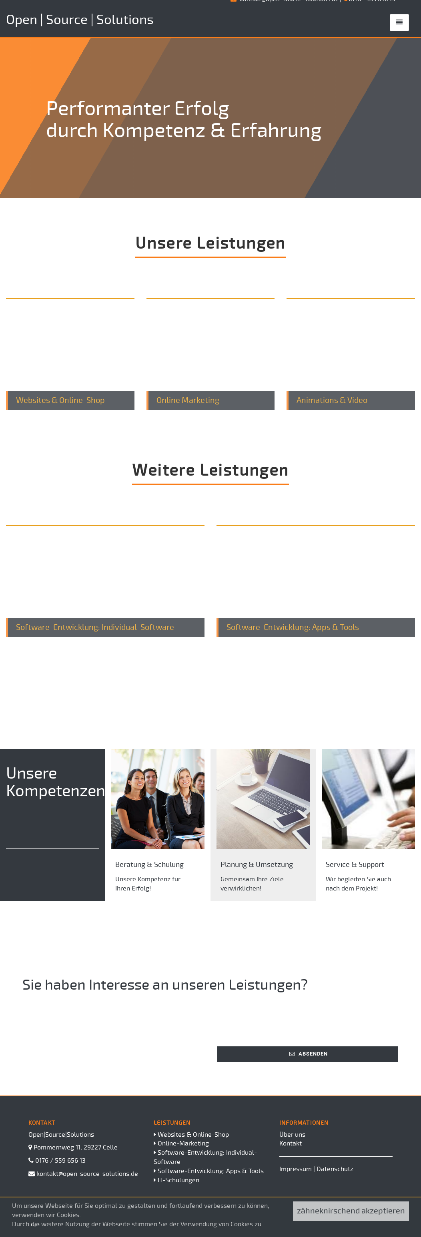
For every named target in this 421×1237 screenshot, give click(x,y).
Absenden (308, 1054)
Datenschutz (335, 1169)
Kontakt (290, 1143)
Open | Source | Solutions (80, 20)
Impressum (295, 1169)
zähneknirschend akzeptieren (351, 1211)
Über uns (292, 1135)
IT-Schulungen (178, 1180)
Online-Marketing (183, 1143)
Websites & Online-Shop (193, 1135)
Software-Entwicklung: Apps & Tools (211, 1171)
